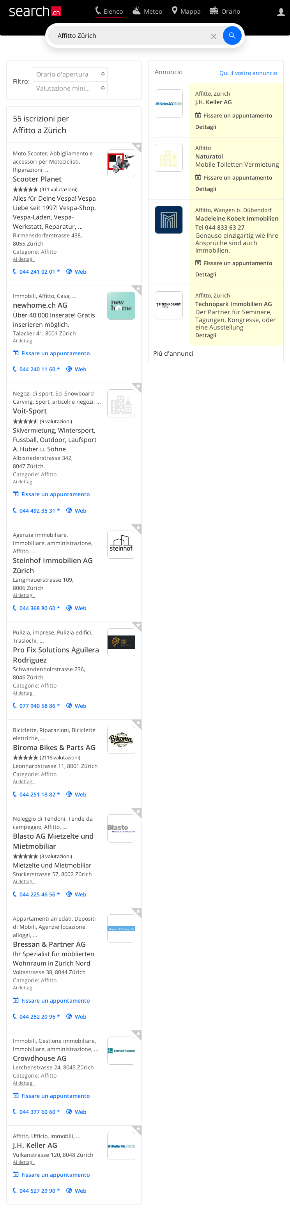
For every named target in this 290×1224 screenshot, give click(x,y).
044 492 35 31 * (39, 510)
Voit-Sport (30, 410)
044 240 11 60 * (39, 369)
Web (81, 271)
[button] (70, 74)
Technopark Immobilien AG (233, 304)
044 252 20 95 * (39, 1016)
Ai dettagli (24, 259)
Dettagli (205, 126)
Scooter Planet (37, 179)
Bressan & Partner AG (49, 944)
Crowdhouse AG (40, 1058)
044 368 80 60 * (39, 608)
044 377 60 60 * (39, 1111)
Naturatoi (209, 156)
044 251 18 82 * (39, 794)
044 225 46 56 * (39, 894)
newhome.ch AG (40, 305)
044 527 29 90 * (39, 1190)
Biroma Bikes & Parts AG (54, 747)
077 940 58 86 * (39, 705)
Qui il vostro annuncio (248, 73)
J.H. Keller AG (35, 1145)
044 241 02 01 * (39, 271)
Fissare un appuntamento (55, 353)
